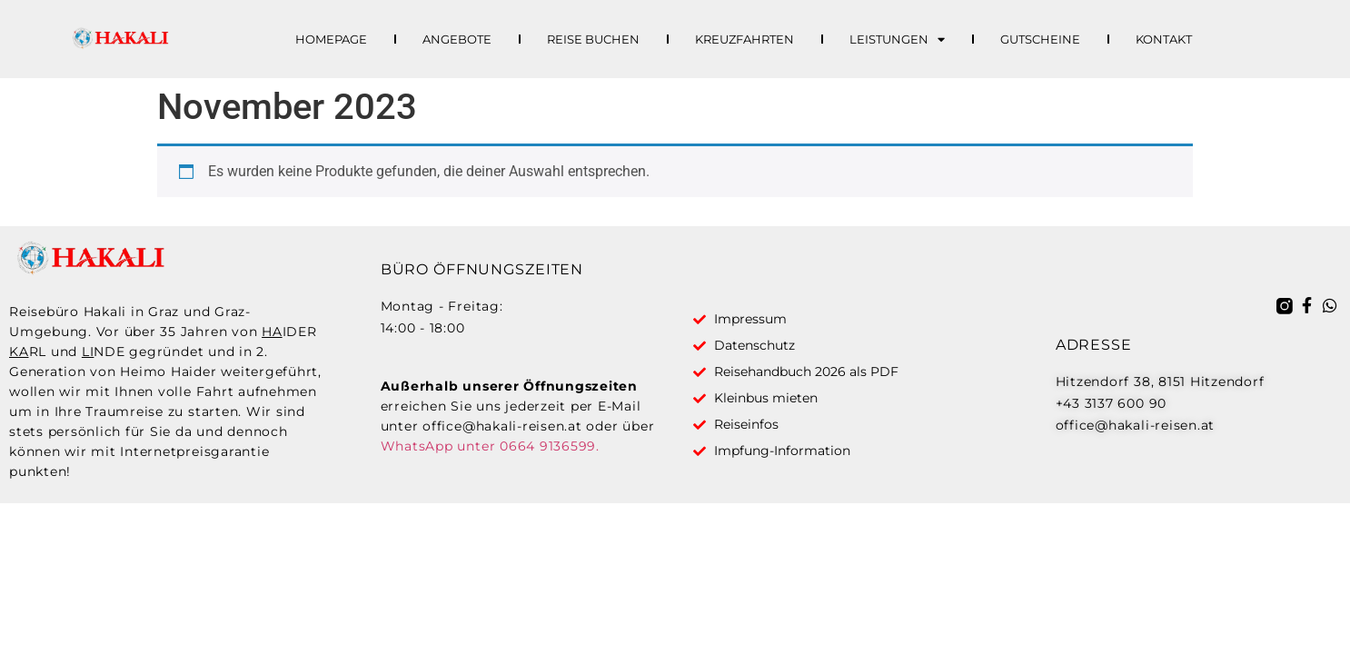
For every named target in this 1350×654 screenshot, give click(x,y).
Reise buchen (593, 39)
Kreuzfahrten (744, 39)
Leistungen (897, 39)
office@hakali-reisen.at (501, 426)
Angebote (456, 39)
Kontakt (1164, 39)
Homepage (331, 39)
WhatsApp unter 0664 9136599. (490, 446)
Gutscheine (1040, 39)
